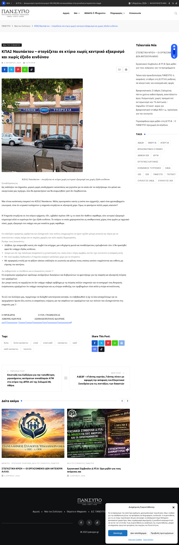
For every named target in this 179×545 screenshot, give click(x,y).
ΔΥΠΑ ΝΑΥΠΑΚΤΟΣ (21, 343)
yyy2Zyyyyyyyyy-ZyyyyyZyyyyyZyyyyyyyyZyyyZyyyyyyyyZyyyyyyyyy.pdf (37, 322)
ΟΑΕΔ (75, 343)
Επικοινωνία (135, 13)
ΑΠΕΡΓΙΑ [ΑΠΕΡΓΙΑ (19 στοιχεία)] (164, 143)
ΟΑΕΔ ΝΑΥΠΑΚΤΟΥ (11, 349)
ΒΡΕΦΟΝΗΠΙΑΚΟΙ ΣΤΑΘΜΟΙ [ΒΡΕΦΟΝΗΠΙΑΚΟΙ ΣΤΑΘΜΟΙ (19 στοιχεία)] (150, 149)
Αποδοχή (117, 533)
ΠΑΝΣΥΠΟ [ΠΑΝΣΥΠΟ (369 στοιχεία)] (158, 174)
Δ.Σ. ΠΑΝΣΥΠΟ (98, 511)
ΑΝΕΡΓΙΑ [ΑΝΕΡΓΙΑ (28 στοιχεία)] (152, 143)
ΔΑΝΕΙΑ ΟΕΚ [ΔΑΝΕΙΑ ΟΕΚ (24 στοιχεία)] (143, 155)
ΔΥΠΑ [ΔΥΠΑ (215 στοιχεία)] (156, 155)
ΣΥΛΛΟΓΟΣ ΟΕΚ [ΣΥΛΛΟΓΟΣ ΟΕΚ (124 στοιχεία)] (165, 180)
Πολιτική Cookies (135, 540)
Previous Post (17, 371)
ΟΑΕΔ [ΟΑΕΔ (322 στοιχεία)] (167, 168)
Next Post (116, 373)
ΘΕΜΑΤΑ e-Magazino (95, 13)
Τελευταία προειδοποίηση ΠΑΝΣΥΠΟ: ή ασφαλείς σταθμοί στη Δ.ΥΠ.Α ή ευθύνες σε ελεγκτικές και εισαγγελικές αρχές (156, 79)
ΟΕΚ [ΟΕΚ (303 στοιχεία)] (147, 174)
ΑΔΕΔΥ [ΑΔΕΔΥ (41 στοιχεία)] (141, 143)
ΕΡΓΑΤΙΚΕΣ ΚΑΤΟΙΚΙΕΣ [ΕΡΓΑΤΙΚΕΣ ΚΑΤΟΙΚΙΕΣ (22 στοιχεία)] (148, 162)
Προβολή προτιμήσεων (162, 533)
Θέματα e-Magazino (76, 511)
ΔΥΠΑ (6, 343)
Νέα (75, 13)
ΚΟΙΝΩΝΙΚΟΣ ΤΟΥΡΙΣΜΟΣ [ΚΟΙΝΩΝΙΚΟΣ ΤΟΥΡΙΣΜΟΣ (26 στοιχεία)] (149, 168)
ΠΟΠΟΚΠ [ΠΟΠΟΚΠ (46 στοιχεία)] (171, 174)
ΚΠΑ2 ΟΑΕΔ (47, 343)
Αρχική (66, 13)
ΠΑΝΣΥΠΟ (27, 349)
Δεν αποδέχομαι (138, 533)
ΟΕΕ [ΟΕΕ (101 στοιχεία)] (139, 174)
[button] (173, 507)
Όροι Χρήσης (148, 540)
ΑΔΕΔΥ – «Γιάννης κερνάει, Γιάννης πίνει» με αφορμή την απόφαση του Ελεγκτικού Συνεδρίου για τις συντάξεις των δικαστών (100, 380)
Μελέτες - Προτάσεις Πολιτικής (16, 463)
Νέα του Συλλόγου (41, 463)
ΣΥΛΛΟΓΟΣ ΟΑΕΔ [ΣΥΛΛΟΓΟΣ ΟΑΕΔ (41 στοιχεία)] (146, 180)
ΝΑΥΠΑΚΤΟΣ (62, 343)
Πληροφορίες (116, 13)
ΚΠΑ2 (35, 343)
